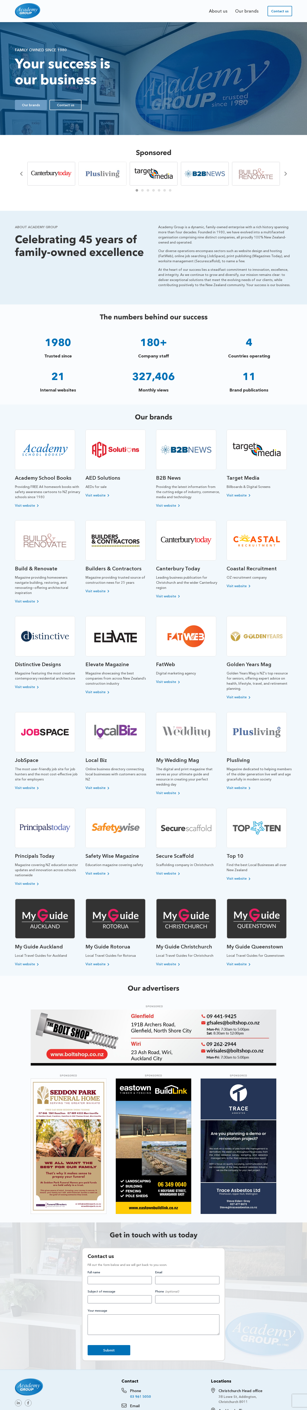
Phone (159, 1291)
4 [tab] (153, 190)
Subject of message (101, 1291)
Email (158, 1272)
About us (218, 11)
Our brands (247, 11)
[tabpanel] (51, 174)
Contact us (279, 11)
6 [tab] (164, 190)
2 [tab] (142, 190)
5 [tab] (159, 190)
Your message (97, 1310)
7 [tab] (170, 190)
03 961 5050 (140, 1396)
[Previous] (22, 174)
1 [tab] (137, 190)
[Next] (285, 174)
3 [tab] (148, 190)
